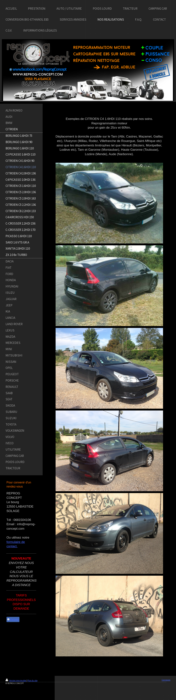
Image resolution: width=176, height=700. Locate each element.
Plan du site (32, 680)
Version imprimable (16, 680)
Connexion (166, 680)
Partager (13, 619)
